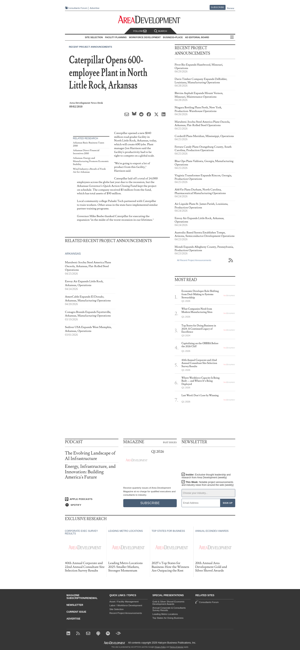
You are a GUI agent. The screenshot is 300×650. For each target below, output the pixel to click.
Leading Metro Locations (165, 614)
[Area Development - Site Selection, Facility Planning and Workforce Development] (150, 20)
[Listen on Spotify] (91, 505)
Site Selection (117, 609)
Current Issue (76, 611)
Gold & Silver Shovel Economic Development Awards (169, 602)
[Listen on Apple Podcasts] (91, 499)
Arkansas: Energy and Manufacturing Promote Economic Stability (91, 161)
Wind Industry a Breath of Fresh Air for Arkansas (89, 170)
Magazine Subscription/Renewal (82, 597)
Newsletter (75, 605)
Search (160, 31)
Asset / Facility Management (124, 601)
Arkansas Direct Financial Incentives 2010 (86, 152)
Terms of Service (176, 647)
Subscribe (217, 7)
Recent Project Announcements (90, 47)
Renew (230, 8)
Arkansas (73, 253)
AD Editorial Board (197, 37)
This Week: (208, 483)
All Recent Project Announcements (194, 260)
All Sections (232, 37)
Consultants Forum (77, 8)
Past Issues (170, 442)
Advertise (94, 8)
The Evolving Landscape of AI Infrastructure (90, 455)
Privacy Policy (160, 647)
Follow (140, 31)
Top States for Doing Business (168, 618)
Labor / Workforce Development (126, 605)
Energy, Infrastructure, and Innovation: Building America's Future (90, 472)
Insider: (206, 476)
